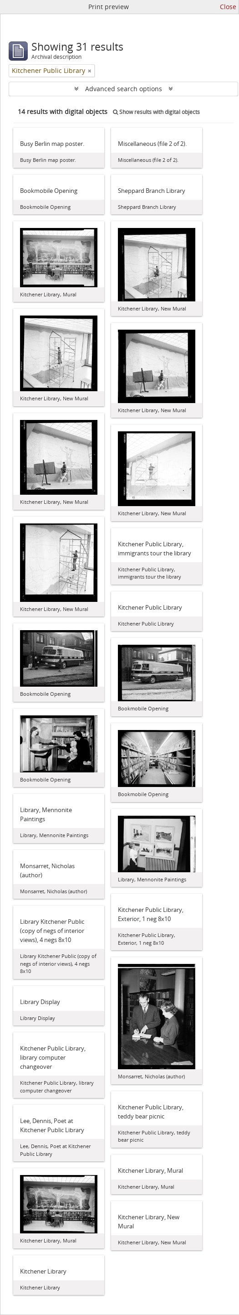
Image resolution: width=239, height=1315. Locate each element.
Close (228, 6)
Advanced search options (123, 88)
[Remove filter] (90, 70)
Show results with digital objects (156, 112)
